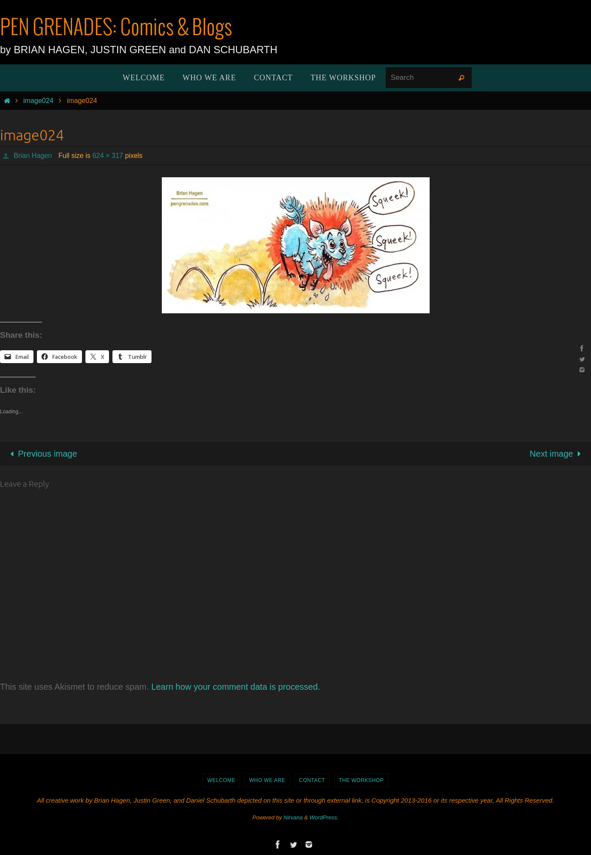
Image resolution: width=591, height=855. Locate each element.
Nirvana (293, 817)
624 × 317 (107, 155)
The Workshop (361, 780)
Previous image (41, 453)
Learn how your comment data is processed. (235, 686)
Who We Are (267, 780)
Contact (312, 780)
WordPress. (324, 817)
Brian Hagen (33, 155)
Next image (557, 453)
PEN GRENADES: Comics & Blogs (116, 28)
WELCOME (221, 780)
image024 (38, 100)
